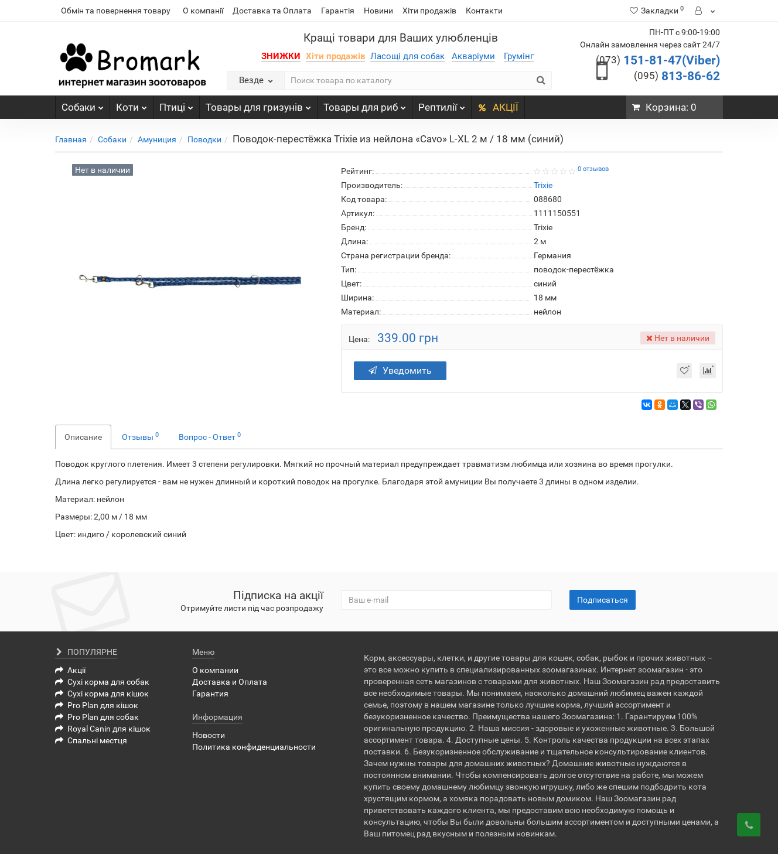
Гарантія (337, 10)
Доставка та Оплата (272, 10)
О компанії (203, 10)
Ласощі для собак (407, 56)
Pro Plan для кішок (96, 705)
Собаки (83, 104)
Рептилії (441, 104)
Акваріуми (473, 56)
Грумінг (519, 56)
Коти (131, 104)
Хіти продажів (429, 10)
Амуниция (157, 139)
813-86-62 (677, 76)
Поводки (204, 139)
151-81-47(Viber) (658, 60)
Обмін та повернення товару (115, 10)
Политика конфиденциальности (254, 746)
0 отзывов (593, 169)
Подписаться (602, 599)
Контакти (484, 10)
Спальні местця (91, 740)
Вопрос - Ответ (210, 436)
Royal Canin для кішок (103, 728)
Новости (208, 735)
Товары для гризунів (258, 104)
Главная (71, 139)
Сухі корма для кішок (102, 693)
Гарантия (210, 693)
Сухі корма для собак (102, 681)
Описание (83, 437)
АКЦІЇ (497, 107)
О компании (215, 670)
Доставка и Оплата (229, 681)
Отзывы (140, 436)
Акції (70, 670)
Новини (378, 10)
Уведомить (400, 370)
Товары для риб (364, 104)
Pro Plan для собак (97, 717)
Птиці (176, 104)
